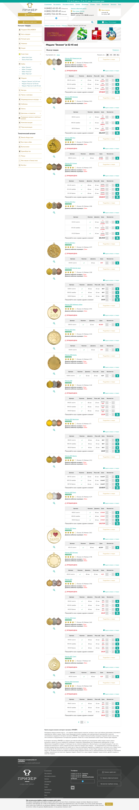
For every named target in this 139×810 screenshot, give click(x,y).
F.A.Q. (98, 4)
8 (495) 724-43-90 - (79, 775)
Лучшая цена (24, 39)
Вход (106, 22)
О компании (48, 4)
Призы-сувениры (26, 95)
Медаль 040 (68, 380)
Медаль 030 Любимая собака (73, 304)
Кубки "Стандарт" (27, 69)
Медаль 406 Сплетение (72, 681)
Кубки (30, 64)
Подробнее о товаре (109, 59)
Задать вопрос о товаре (112, 70)
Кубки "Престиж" (27, 74)
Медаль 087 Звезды (71, 456)
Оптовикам (85, 4)
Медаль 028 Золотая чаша (73, 268)
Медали (30, 78)
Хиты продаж (24, 34)
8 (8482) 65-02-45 (56, 8)
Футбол (22, 165)
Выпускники (24, 147)
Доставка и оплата (68, 4)
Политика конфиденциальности (53, 798)
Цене (58, 55)
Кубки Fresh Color (27, 57)
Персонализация (25, 127)
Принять (108, 804)
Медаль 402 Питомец (71, 552)
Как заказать (57, 4)
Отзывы (92, 4)
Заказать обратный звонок (78, 8)
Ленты (22, 109)
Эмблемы (23, 104)
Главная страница (49, 25)
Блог (119, 4)
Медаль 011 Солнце (71, 163)
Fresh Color (30, 54)
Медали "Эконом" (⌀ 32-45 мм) (31, 81)
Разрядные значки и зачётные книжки (30, 117)
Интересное (105, 4)
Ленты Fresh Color (27, 59)
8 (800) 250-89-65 (55, 11)
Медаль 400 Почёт (70, 492)
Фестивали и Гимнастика (28, 160)
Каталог (58, 25)
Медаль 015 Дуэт (70, 202)
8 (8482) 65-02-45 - (79, 773)
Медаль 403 (68, 579)
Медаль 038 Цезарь (71, 355)
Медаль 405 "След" (70, 656)
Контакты (113, 4)
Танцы (22, 156)
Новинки (23, 43)
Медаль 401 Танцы (70, 528)
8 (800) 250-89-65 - (82, 777)
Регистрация (112, 22)
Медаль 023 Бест (70, 243)
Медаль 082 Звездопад (72, 419)
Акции (22, 48)
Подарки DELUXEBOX (27, 30)
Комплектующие (25, 122)
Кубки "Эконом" (26, 67)
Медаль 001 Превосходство (73, 58)
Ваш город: (76, 11)
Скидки (78, 4)
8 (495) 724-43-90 (55, 14)
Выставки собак (25, 142)
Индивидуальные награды (30, 99)
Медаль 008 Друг (70, 138)
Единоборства (25, 151)
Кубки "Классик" (26, 71)
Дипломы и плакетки (30, 113)
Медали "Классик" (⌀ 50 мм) (30, 83)
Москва (82, 11)
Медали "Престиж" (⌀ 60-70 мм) (31, 86)
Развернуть (116, 50)
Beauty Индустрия (26, 137)
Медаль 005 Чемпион (71, 97)
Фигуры (30, 90)
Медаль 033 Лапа (70, 329)
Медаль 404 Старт (70, 618)
